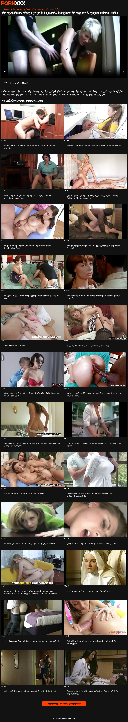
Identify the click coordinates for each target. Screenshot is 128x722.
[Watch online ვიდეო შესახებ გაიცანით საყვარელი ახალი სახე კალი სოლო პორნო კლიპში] (95, 519)
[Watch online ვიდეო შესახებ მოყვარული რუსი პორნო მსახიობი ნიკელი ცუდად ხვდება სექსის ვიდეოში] (32, 121)
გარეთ (27, 9)
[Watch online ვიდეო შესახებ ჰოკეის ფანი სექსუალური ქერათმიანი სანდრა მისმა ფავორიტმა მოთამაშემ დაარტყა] (32, 221)
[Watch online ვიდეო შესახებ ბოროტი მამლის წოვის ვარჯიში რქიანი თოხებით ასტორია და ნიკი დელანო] (95, 272)
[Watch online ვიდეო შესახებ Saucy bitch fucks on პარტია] (32, 322)
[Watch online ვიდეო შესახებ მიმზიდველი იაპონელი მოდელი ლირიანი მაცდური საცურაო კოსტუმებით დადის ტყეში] (32, 171)
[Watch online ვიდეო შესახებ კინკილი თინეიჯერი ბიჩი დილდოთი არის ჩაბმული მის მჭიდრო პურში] (95, 121)
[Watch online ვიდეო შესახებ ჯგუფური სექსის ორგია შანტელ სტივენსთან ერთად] (32, 469)
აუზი (13, 9)
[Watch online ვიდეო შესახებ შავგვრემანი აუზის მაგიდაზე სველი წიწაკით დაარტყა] (95, 322)
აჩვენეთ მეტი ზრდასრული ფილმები (64, 704)
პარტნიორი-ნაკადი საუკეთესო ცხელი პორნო (13, 3)
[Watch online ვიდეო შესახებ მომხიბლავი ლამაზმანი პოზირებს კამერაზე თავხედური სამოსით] (32, 519)
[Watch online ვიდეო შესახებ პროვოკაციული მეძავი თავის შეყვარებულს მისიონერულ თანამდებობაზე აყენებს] (95, 469)
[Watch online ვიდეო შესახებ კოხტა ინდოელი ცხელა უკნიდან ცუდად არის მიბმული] (95, 567)
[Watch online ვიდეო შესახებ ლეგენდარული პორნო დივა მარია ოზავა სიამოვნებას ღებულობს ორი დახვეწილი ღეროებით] (32, 419)
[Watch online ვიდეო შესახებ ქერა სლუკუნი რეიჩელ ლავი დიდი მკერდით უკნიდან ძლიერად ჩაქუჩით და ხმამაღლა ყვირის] (95, 171)
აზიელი (6, 9)
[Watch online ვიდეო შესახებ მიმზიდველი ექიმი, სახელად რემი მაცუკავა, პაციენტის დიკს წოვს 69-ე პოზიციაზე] (95, 221)
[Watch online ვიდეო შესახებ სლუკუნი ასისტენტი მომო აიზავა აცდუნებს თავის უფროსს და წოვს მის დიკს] (32, 272)
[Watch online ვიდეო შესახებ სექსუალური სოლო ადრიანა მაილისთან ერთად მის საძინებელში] (32, 667)
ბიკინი (19, 9)
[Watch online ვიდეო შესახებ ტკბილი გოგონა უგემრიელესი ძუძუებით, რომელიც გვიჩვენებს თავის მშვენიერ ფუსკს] (95, 369)
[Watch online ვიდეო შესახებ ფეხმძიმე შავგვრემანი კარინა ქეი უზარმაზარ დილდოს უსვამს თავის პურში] (95, 419)
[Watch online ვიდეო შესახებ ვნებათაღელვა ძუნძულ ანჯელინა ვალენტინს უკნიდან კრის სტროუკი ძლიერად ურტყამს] (32, 369)
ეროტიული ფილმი (40, 9)
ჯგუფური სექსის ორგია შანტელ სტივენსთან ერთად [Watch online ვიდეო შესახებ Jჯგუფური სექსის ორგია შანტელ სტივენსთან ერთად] (24, 493)
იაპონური (54, 9)
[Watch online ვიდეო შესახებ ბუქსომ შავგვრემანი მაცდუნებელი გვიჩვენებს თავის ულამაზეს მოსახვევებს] (95, 617)
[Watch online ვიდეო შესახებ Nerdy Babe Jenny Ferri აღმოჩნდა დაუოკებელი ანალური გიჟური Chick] (32, 617)
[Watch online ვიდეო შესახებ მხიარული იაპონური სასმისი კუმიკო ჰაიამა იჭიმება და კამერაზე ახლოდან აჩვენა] (95, 667)
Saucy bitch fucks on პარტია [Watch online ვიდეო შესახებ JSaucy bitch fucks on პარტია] (15, 346)
